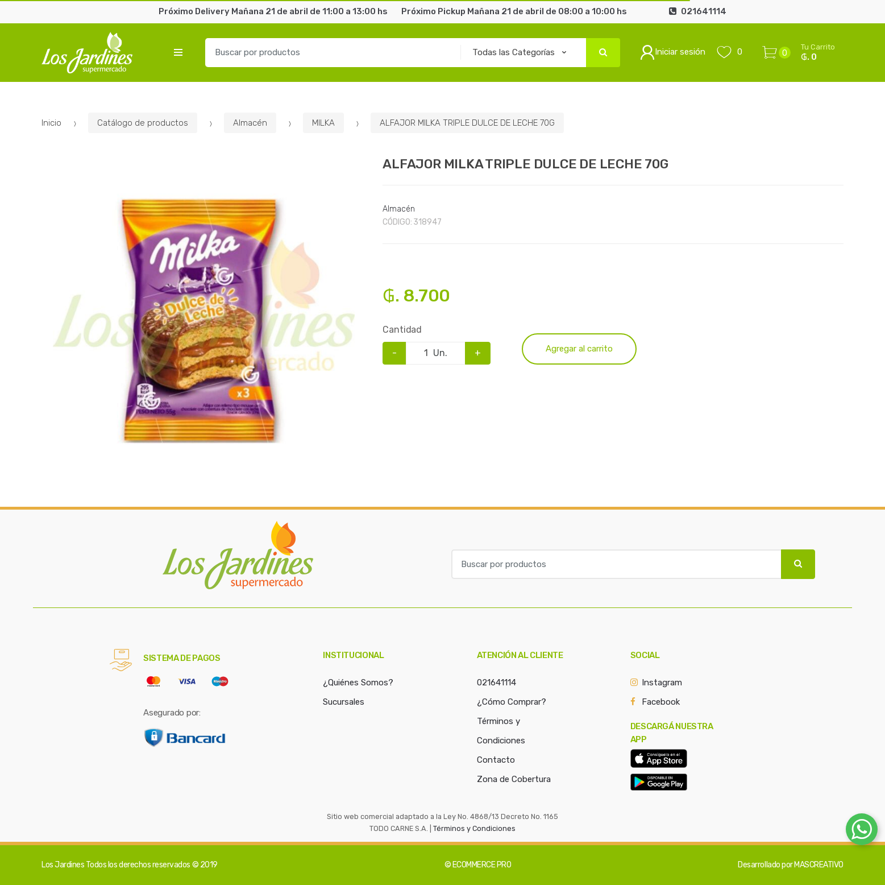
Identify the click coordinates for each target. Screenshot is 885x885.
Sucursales (343, 702)
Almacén (250, 123)
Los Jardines (62, 865)
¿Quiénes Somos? (358, 682)
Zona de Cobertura (514, 779)
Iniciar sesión (672, 52)
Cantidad (402, 329)
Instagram (662, 682)
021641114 (496, 682)
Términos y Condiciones (474, 828)
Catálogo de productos (142, 123)
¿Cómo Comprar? (511, 702)
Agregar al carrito (579, 349)
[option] (203, 320)
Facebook (661, 702)
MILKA (323, 123)
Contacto (496, 760)
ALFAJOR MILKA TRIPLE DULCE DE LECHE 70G (467, 123)
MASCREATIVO (819, 865)
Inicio (51, 123)
